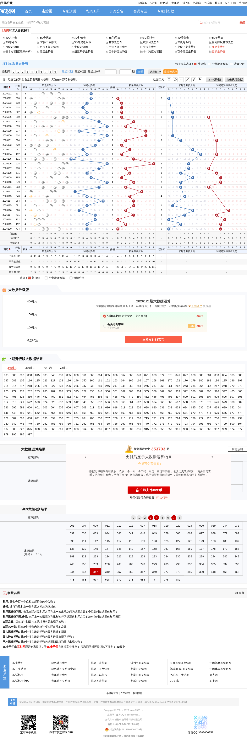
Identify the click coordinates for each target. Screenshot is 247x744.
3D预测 (121, 646)
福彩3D (142, 2)
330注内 (30, 367)
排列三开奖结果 (100, 668)
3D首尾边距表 (82, 42)
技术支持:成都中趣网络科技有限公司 (123, 719)
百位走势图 (12, 46)
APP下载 (230, 2)
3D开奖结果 (19, 668)
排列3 (153, 2)
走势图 (47, 11)
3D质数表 (183, 37)
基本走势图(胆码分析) (18, 51)
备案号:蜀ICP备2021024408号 (123, 724)
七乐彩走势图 (138, 680)
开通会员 (196, 306)
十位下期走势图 (118, 46)
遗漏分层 (237, 63)
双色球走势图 (59, 662)
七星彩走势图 (138, 668)
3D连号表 (11, 42)
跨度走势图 (46, 51)
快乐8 (218, 2)
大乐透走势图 (59, 674)
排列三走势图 (99, 662)
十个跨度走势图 (152, 51)
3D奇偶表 (45, 37)
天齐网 (214, 674)
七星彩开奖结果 (139, 674)
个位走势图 (149, 46)
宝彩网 (7, 11)
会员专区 (140, 11)
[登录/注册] (6, 2)
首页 (28, 11)
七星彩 (197, 2)
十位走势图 (81, 46)
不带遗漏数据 (218, 63)
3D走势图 (52, 646)
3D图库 (174, 680)
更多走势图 (218, 51)
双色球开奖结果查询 (63, 668)
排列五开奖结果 (139, 662)
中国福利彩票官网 (220, 662)
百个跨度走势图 (186, 51)
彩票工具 (93, 11)
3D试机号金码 (20, 680)
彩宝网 (214, 680)
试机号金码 (184, 42)
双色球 (164, 2)
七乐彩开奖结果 (179, 674)
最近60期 (80, 71)
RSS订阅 (125, 693)
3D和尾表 (114, 37)
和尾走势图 (218, 46)
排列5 (186, 2)
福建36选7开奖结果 (181, 668)
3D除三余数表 (48, 42)
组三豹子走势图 (83, 51)
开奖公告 (117, 11)
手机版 (243, 2)
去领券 (164, 497)
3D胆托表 (149, 37)
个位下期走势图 (186, 46)
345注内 (12, 367)
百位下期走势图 (49, 46)
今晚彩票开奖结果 (181, 662)
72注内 (64, 367)
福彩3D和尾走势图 (37, 22)
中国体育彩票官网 (220, 668)
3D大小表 (11, 37)
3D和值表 (80, 37)
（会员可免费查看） (149, 463)
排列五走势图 (99, 680)
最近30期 (67, 71)
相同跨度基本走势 (222, 42)
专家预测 (69, 11)
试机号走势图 (151, 42)
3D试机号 (17, 674)
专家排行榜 (165, 11)
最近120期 (94, 71)
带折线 (200, 63)
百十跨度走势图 (118, 51)
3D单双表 (217, 37)
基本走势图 (115, 42)
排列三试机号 (99, 674)
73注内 (47, 367)
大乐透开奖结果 (60, 680)
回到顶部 (137, 693)
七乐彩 (208, 2)
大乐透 (175, 2)
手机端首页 (112, 693)
